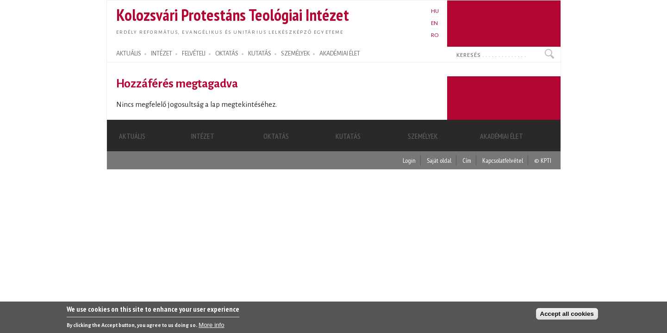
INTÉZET (161, 53)
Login (409, 160)
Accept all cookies (567, 314)
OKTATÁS (226, 53)
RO (435, 35)
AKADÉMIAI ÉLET (339, 53)
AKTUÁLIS (128, 53)
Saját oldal (439, 160)
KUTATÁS (259, 53)
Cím (466, 160)
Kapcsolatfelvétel (502, 160)
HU (435, 11)
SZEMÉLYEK (295, 53)
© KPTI (542, 160)
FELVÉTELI (194, 53)
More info (211, 325)
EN (434, 23)
